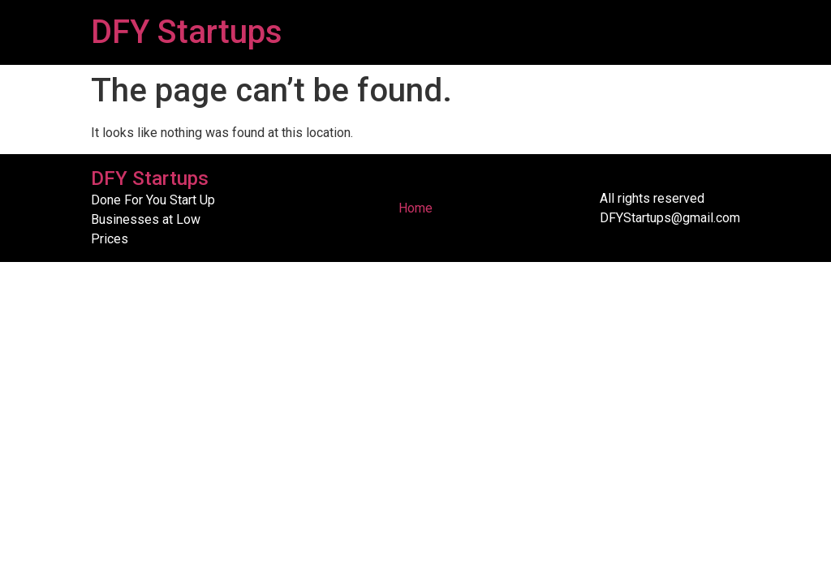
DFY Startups (186, 32)
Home (415, 208)
